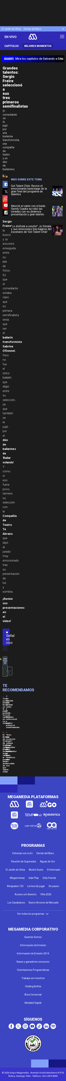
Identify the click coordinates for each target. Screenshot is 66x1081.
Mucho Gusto (36, 869)
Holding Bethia (33, 986)
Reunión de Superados (23, 861)
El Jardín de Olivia (11, 28)
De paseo (54, 886)
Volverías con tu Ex (22, 853)
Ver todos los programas (33, 913)
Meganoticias (17, 878)
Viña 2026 (45, 894)
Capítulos (11, 46)
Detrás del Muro (32, 28)
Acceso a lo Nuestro (25, 894)
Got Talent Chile (8, 671)
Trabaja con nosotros (33, 978)
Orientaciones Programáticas (33, 970)
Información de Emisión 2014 (33, 953)
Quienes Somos (33, 937)
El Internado (53, 869)
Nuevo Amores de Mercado (44, 902)
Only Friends (49, 878)
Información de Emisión (33, 945)
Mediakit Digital (33, 1002)
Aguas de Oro (47, 861)
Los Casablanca (16, 902)
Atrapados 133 (15, 886)
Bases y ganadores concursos (33, 961)
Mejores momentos (38, 46)
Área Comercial (33, 994)
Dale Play (34, 878)
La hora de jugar (36, 886)
